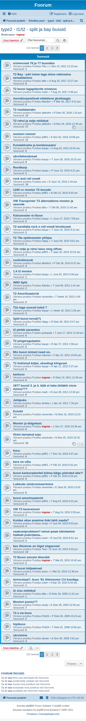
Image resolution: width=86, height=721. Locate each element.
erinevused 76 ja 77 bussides (34, 63)
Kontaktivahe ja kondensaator (34, 145)
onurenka (47, 296)
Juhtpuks (20, 400)
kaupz (45, 148)
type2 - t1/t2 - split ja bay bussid (33, 29)
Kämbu (46, 285)
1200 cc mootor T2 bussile (32, 189)
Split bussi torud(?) (27, 318)
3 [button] (52, 48)
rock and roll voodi (26, 178)
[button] (57, 48)
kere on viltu (22, 462)
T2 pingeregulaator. (27, 341)
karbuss (19, 374)
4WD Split (20, 282)
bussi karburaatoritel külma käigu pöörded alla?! (48, 473)
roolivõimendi (23, 260)
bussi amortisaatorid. (28, 498)
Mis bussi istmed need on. (32, 352)
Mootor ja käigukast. (27, 423)
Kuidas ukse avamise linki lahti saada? (41, 520)
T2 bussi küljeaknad (27, 568)
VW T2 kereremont (26, 509)
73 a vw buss (22, 613)
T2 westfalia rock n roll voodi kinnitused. (42, 226)
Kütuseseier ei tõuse (28, 215)
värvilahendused (25, 156)
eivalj (45, 523)
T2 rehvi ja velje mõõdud (30, 120)
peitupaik (47, 332)
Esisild (18, 411)
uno (44, 181)
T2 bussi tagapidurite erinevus (35, 89)
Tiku (44, 66)
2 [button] (47, 48)
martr (45, 92)
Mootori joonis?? (25, 602)
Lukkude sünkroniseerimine (33, 484)
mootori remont (24, 134)
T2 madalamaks (24, 109)
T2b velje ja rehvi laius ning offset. (37, 249)
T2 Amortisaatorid (26, 293)
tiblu (44, 80)
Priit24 (45, 616)
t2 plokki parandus (26, 329)
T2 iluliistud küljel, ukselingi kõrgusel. (40, 363)
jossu (45, 571)
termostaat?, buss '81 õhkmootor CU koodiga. (46, 579)
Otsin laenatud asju (27, 434)
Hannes (46, 355)
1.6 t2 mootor (22, 271)
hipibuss (19, 624)
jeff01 (45, 137)
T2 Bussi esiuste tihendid (31, 557)
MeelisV (46, 101)
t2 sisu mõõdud (24, 590)
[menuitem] (12, 14)
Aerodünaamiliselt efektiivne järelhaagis (42, 98)
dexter (45, 638)
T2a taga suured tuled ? (30, 307)
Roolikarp (20, 167)
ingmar (21, 34)
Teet (44, 549)
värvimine (20, 635)
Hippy (45, 240)
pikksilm (46, 112)
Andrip (45, 403)
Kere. (17, 450)
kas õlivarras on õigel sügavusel (36, 546)
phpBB (29, 706)
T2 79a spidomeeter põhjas (32, 237)
